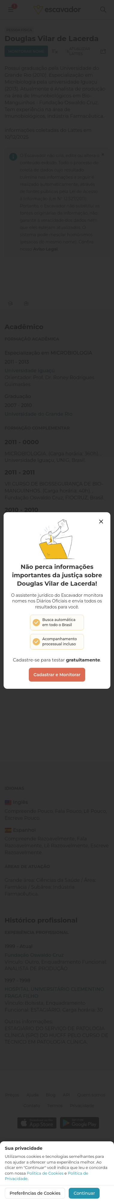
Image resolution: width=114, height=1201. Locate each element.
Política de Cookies (45, 1173)
